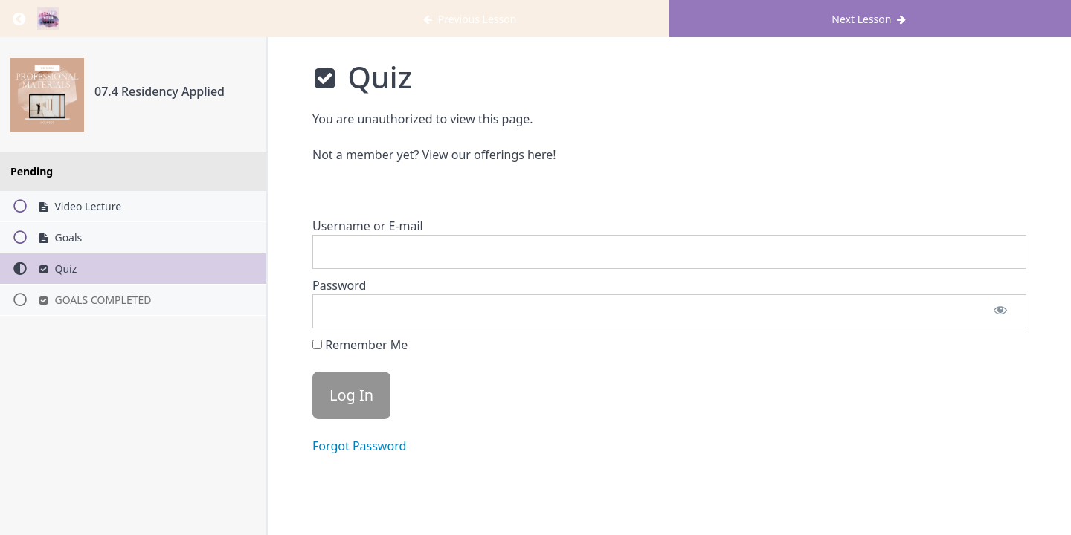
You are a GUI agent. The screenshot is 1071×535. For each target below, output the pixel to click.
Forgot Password (359, 446)
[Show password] (1000, 311)
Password (339, 285)
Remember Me (360, 345)
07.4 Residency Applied (159, 91)
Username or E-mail (367, 226)
